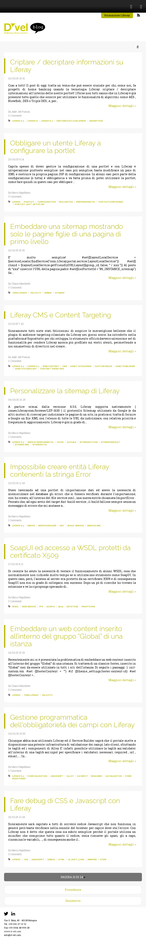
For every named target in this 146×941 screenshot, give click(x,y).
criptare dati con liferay (71, 121)
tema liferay (19, 293)
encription (96, 121)
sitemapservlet (110, 442)
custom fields (103, 366)
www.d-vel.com (12, 931)
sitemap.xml (22, 444)
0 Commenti (15, 115)
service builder (47, 525)
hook (60, 442)
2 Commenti (14, 360)
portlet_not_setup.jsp (29, 204)
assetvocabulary (26, 369)
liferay (16, 202)
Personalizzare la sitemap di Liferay (65, 391)
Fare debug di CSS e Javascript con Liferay (65, 804)
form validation (37, 776)
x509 (60, 606)
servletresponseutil (40, 442)
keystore (72, 606)
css (26, 859)
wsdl (15, 606)
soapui (50, 606)
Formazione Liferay (117, 15)
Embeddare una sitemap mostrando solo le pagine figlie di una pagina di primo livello (66, 234)
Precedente (73, 890)
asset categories (80, 366)
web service (29, 606)
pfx (41, 606)
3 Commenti (14, 770)
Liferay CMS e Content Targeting (60, 315)
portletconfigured (111, 202)
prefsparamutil (85, 202)
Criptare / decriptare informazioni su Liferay (66, 66)
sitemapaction (89, 442)
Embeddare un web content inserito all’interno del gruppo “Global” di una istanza (66, 636)
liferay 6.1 (47, 121)
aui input (82, 776)
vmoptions (88, 606)
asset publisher (125, 366)
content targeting (52, 369)
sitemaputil (39, 444)
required (96, 776)
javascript (56, 776)
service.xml (94, 525)
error (31, 525)
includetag (66, 202)
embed (48, 293)
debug (51, 859)
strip (103, 859)
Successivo (73, 901)
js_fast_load (76, 859)
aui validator (113, 776)
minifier (92, 859)
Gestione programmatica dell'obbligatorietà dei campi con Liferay (72, 721)
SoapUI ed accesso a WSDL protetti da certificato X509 (70, 551)
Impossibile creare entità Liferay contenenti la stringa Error (59, 470)
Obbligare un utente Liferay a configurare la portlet (55, 147)
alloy (70, 776)
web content (51, 366)
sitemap (60, 293)
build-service (76, 525)
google (71, 442)
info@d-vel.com (12, 935)
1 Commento (15, 436)
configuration (46, 202)
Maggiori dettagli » (122, 106)
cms (64, 366)
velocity (35, 293)
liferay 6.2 (18, 121)
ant (62, 525)
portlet (29, 202)
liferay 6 (32, 121)
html (61, 859)
